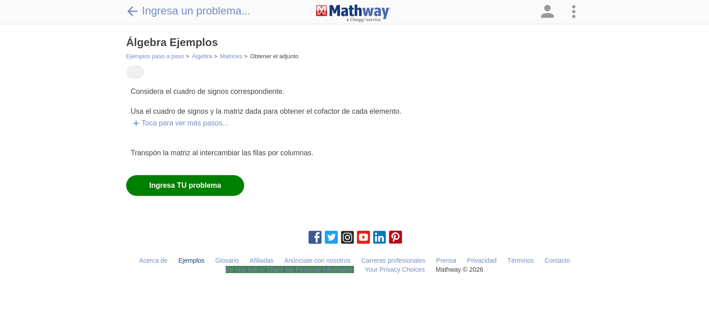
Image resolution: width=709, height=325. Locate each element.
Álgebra (202, 56)
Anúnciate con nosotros (317, 260)
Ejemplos (192, 260)
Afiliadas (262, 260)
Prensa (446, 260)
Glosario (227, 260)
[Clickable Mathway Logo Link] (353, 14)
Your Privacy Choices (395, 269)
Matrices (231, 56)
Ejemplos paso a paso (155, 56)
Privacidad (481, 260)
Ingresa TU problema (185, 185)
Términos (520, 260)
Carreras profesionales (393, 260)
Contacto (557, 260)
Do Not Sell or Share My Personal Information (290, 269)
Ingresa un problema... (188, 11)
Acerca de (153, 260)
